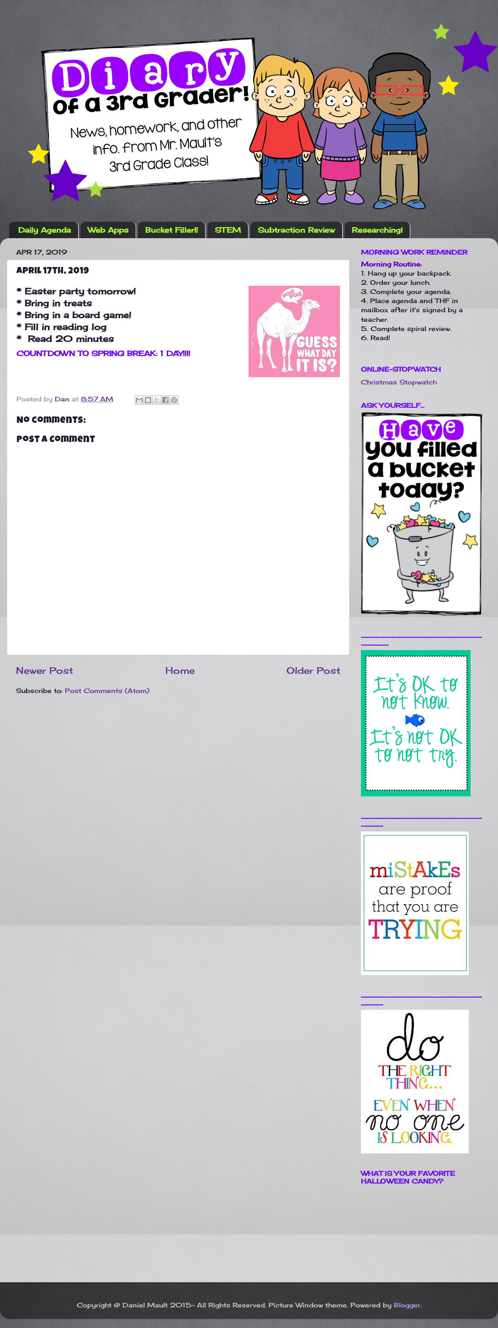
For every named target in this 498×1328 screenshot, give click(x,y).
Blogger (407, 1305)
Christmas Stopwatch (399, 382)
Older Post (313, 670)
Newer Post (44, 670)
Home (180, 670)
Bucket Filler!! (171, 230)
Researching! (377, 230)
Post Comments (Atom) (107, 690)
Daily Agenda (44, 230)
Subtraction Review (296, 230)
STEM (228, 230)
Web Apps (108, 230)
